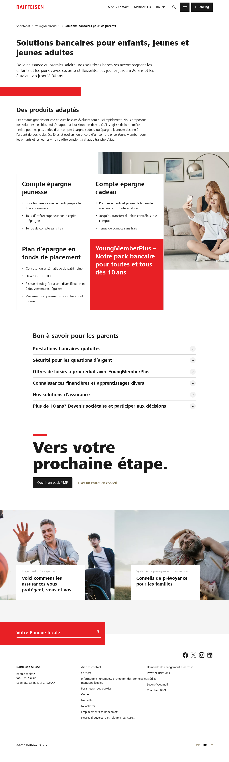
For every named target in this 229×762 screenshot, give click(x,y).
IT (211, 745)
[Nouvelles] (87, 700)
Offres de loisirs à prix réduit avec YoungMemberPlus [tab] (91, 371)
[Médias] (151, 678)
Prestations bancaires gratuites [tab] (66, 348)
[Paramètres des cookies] (96, 688)
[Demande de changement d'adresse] (170, 667)
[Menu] (184, 7)
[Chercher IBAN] (156, 690)
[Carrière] (86, 673)
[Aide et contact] (91, 667)
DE (198, 745)
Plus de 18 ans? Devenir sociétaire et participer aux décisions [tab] (99, 406)
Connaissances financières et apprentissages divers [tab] (88, 383)
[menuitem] (118, 7)
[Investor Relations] (158, 673)
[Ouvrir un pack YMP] (52, 482)
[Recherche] (174, 7)
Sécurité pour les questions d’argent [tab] (72, 360)
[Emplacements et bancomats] (100, 712)
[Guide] (85, 694)
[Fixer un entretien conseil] (97, 483)
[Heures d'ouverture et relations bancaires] (108, 717)
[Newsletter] (88, 706)
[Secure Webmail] (157, 684)
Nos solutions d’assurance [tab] (61, 394)
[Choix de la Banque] (56, 633)
